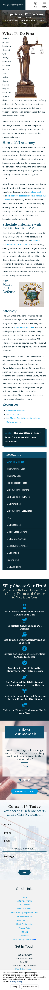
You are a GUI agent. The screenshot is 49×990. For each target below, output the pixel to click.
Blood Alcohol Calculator (19, 512)
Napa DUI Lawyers (15, 414)
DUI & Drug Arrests (17, 540)
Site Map (24, 933)
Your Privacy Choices (24, 941)
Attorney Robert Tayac (24, 327)
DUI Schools (13, 554)
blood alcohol (37, 192)
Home (24, 898)
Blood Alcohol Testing (18, 491)
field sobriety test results (18, 195)
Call (35, 5)
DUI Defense (24, 906)
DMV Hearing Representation (24, 914)
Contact (9, 432)
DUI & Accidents (24, 917)
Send (24, 873)
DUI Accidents (14, 568)
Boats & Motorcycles (17, 547)
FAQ (9, 519)
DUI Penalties (14, 505)
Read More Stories (24, 792)
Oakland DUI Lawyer (15, 410)
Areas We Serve (24, 921)
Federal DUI (13, 561)
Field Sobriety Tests (17, 484)
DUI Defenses (14, 526)
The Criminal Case (16, 470)
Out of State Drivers (17, 533)
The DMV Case (14, 477)
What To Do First (15, 463)
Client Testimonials (24, 925)
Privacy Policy (24, 929)
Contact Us (25, 937)
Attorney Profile (24, 902)
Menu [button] (44, 5)
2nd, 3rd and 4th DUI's (18, 498)
